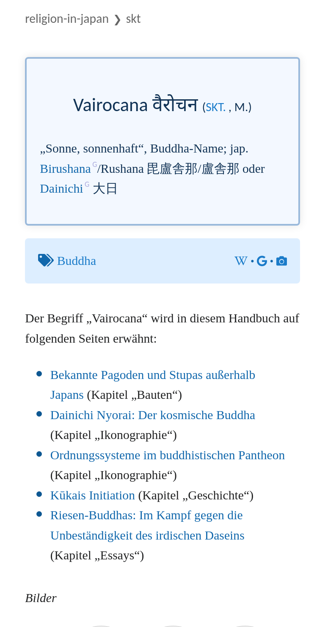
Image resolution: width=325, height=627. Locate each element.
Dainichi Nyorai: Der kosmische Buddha (153, 415)
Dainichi (61, 188)
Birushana (65, 168)
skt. (216, 106)
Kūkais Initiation (92, 495)
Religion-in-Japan (67, 18)
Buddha (76, 260)
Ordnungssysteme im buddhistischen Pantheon (167, 455)
